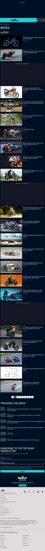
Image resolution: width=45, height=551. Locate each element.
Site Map (4, 514)
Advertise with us (5, 510)
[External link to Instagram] (29, 492)
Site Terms (4, 506)
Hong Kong (4, 539)
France (3, 535)
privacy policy (28, 468)
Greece (3, 537)
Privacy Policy (3, 497)
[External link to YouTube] (38, 492)
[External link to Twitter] (33, 492)
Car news (5, 24)
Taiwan (25, 543)
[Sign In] (38, 20)
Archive (2, 503)
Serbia (25, 537)
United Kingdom (7, 493)
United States (14, 493)
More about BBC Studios (6, 527)
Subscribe (22, 471)
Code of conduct (5, 508)
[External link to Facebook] (24, 492)
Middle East (26, 545)
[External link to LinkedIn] (42, 492)
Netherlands (4, 547)
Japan (3, 545)
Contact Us (2, 495)
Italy (3, 543)
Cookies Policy (3, 499)
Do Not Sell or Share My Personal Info (8, 501)
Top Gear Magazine (6, 512)
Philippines (26, 535)
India (3, 541)
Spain (25, 541)
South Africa (26, 539)
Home (2, 24)
